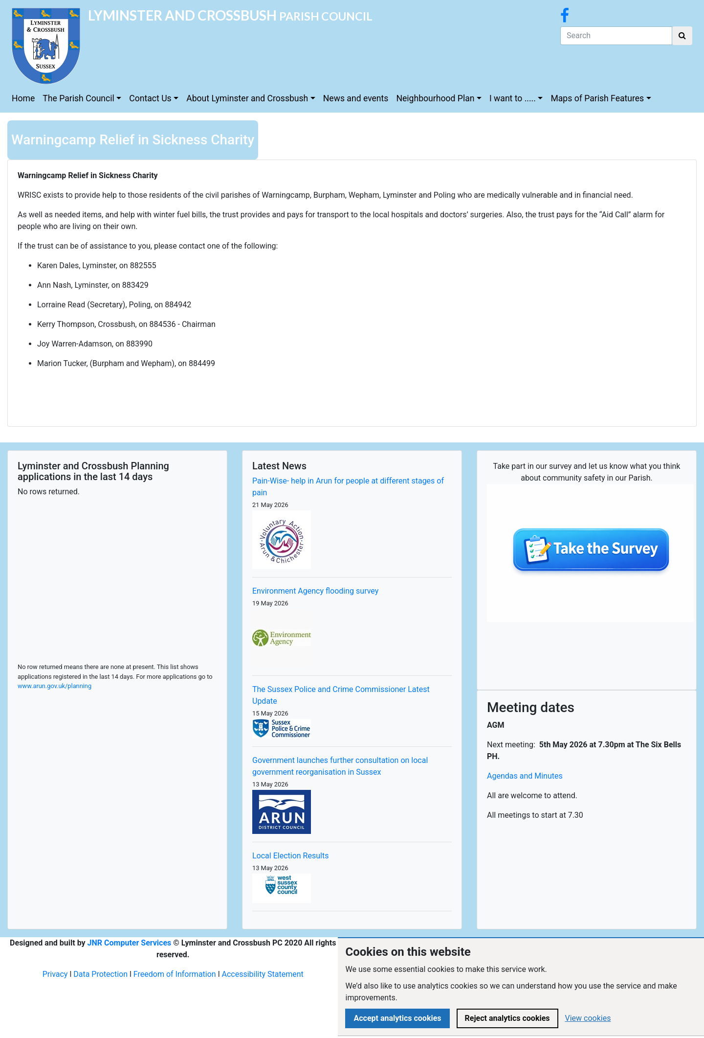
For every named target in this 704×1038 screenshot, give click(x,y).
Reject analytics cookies (507, 1018)
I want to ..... (512, 98)
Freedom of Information (174, 974)
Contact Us (150, 98)
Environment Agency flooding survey (315, 591)
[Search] (616, 35)
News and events (356, 98)
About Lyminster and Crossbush (247, 98)
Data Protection (100, 974)
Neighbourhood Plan (435, 98)
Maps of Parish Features (597, 98)
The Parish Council (78, 98)
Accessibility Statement (263, 974)
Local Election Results (290, 855)
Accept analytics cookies (397, 1018)
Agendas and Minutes (525, 776)
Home (23, 98)
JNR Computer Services (130, 942)
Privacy (55, 974)
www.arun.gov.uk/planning (54, 686)
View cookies (588, 1018)
